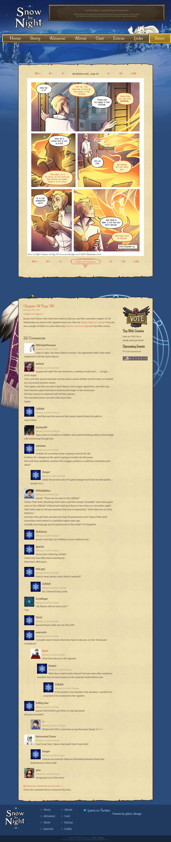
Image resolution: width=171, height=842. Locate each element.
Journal (48, 829)
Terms (94, 838)
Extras (118, 38)
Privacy (101, 838)
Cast (100, 38)
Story (35, 38)
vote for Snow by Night (77, 326)
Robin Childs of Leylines (93, 322)
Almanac (58, 38)
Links (138, 38)
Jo (43, 721)
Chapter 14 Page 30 (38, 306)
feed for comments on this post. (42, 786)
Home (15, 38)
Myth (45, 650)
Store (159, 38)
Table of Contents (85, 261)
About (80, 38)
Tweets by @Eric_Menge (126, 813)
